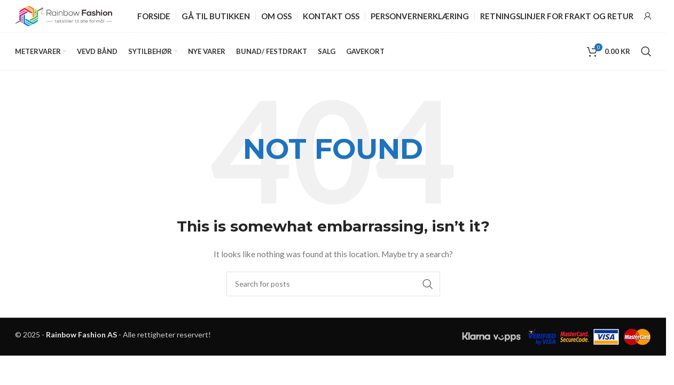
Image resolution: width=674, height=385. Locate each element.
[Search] (646, 51)
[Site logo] (63, 15)
